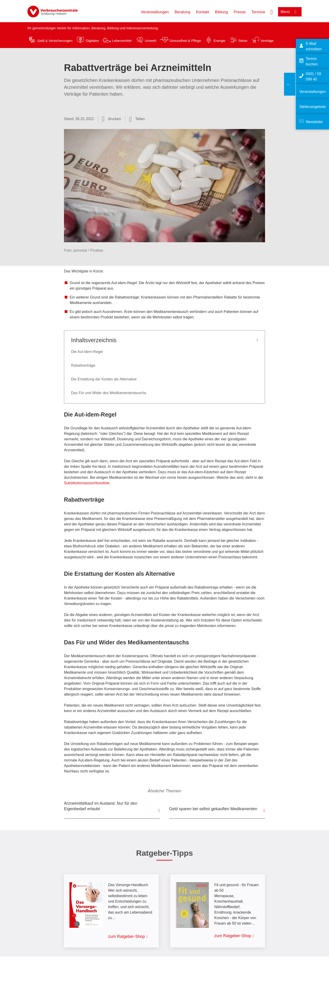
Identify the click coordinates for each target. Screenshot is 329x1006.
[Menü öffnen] (290, 11)
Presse (239, 12)
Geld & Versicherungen (54, 41)
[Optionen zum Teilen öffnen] (137, 119)
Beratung (182, 12)
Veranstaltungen (155, 12)
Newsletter (314, 122)
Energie (219, 41)
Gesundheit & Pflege (185, 41)
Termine (258, 12)
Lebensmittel (122, 41)
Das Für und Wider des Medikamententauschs (108, 393)
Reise (243, 41)
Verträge (267, 41)
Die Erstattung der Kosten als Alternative (104, 379)
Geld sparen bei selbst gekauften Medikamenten (213, 809)
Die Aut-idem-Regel (87, 352)
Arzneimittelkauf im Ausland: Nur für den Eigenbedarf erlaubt (100, 806)
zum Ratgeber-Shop (126, 936)
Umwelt (150, 41)
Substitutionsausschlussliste (86, 483)
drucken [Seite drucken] (114, 119)
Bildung (221, 12)
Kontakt (202, 12)
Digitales (92, 41)
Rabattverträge (83, 365)
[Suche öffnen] (272, 12)
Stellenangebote (312, 107)
